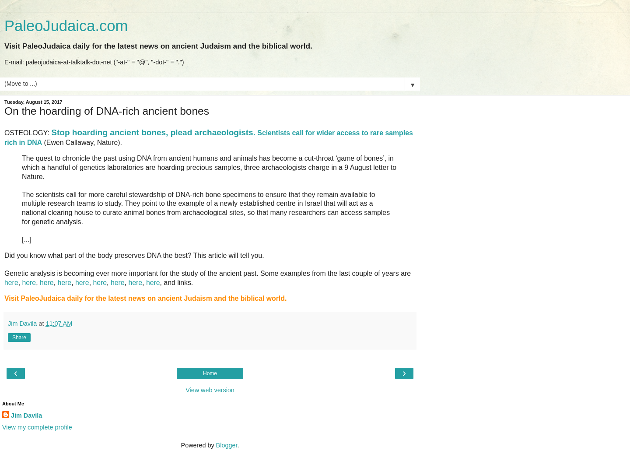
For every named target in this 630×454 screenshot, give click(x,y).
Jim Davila (26, 415)
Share (19, 337)
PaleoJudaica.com (66, 26)
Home (210, 373)
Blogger (227, 445)
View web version (210, 390)
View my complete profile (37, 427)
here (11, 282)
